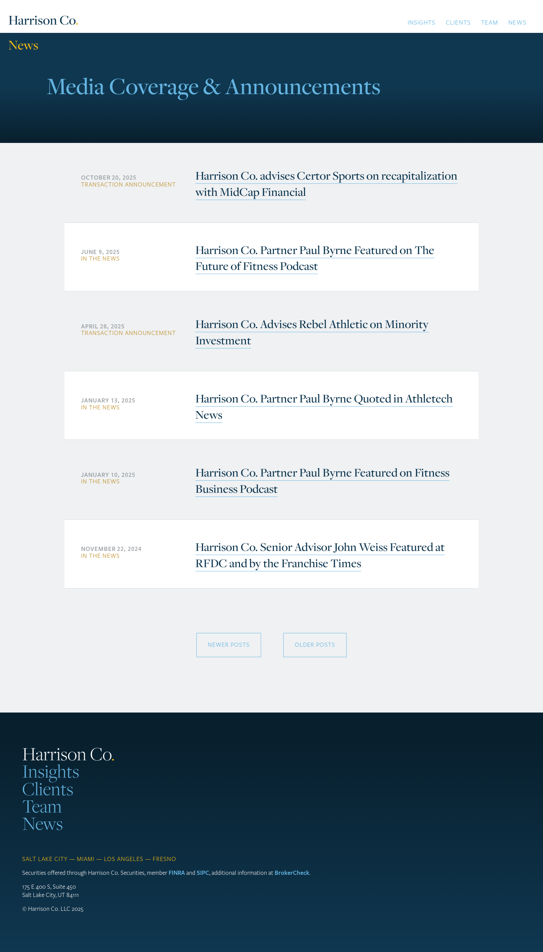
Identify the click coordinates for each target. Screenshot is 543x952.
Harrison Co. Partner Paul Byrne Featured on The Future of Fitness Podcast (314, 258)
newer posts (229, 645)
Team (489, 22)
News (517, 22)
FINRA (177, 873)
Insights (421, 22)
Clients (458, 22)
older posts (315, 645)
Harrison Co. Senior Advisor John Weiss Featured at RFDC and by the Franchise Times (320, 555)
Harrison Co (43, 20)
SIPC (203, 873)
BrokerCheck (292, 873)
